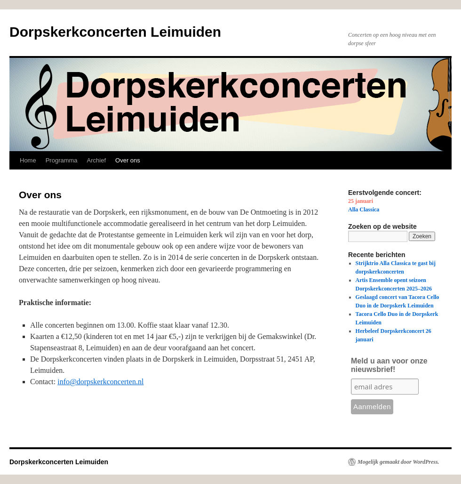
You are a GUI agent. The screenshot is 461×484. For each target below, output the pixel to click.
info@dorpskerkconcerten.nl (100, 382)
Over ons (127, 160)
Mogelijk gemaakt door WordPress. (398, 462)
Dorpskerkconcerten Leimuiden (115, 32)
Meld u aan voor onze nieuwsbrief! (389, 365)
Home (28, 160)
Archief (96, 160)
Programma (62, 160)
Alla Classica (363, 209)
